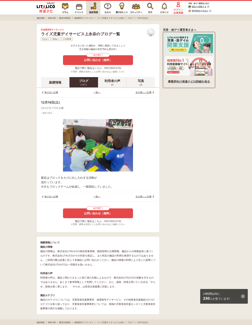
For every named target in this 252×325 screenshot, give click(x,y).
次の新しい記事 (144, 92)
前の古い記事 (51, 92)
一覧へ (96, 92)
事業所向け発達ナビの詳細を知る (189, 81)
